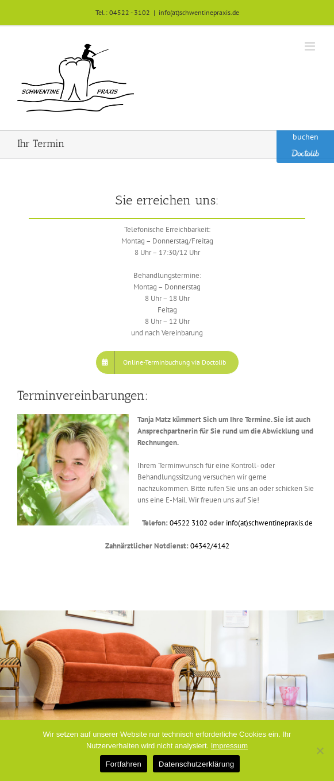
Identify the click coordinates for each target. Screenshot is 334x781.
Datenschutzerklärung (196, 764)
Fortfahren (123, 764)
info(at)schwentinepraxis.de (199, 12)
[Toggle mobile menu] (311, 46)
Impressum (229, 745)
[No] (319, 750)
